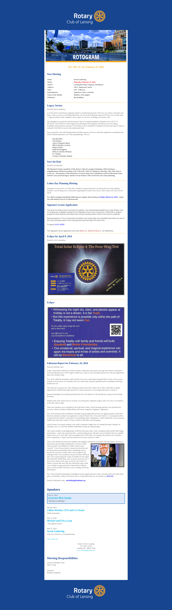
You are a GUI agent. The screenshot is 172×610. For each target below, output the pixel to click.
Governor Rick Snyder (60, 498)
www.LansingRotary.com (86, 550)
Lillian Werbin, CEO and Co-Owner (66, 510)
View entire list (52, 539)
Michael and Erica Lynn (59, 520)
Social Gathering (55, 531)
